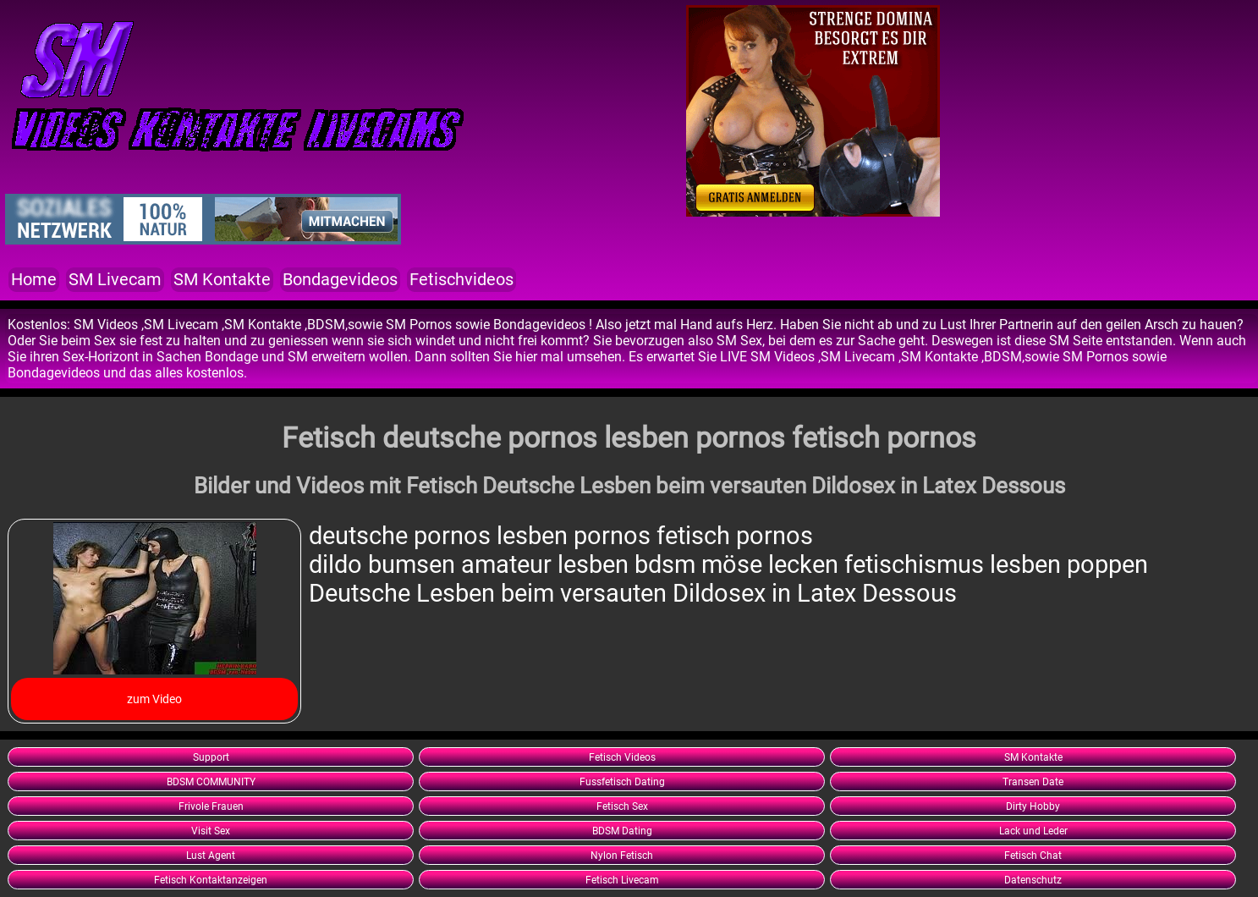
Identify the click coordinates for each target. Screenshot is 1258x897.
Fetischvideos (461, 279)
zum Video (154, 699)
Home (34, 279)
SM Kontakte (222, 279)
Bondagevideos (340, 279)
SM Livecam (115, 279)
